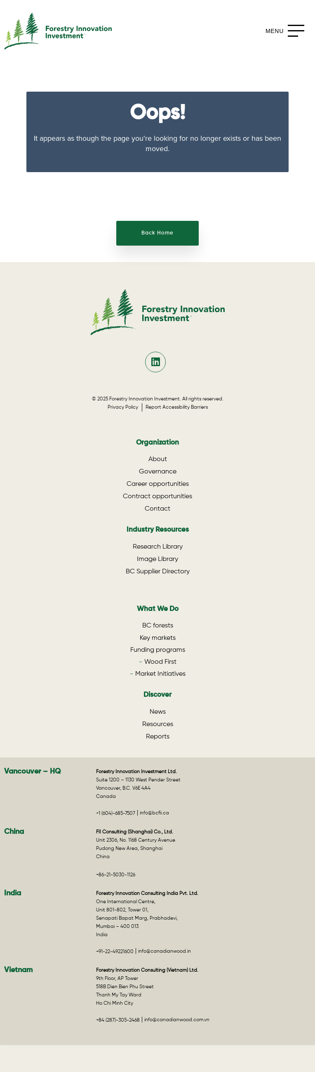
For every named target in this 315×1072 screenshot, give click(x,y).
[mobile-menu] (287, 30)
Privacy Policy (125, 407)
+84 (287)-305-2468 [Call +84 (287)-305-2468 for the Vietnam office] (118, 1020)
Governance (157, 472)
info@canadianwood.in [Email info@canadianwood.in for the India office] (164, 951)
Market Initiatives (160, 674)
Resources (157, 724)
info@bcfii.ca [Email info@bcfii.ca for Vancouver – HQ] (154, 813)
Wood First (160, 662)
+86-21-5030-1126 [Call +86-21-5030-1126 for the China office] (115, 875)
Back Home (157, 233)
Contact (157, 509)
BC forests (157, 625)
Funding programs (157, 650)
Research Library (158, 547)
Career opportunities (158, 484)
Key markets (158, 638)
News (158, 712)
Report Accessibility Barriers (177, 407)
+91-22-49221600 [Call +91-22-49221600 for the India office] (115, 951)
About (157, 459)
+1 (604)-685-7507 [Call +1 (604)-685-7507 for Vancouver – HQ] (115, 813)
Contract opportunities (157, 496)
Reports (157, 737)
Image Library (157, 559)
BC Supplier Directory (158, 571)
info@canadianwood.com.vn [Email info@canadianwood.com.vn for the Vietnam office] (176, 1020)
